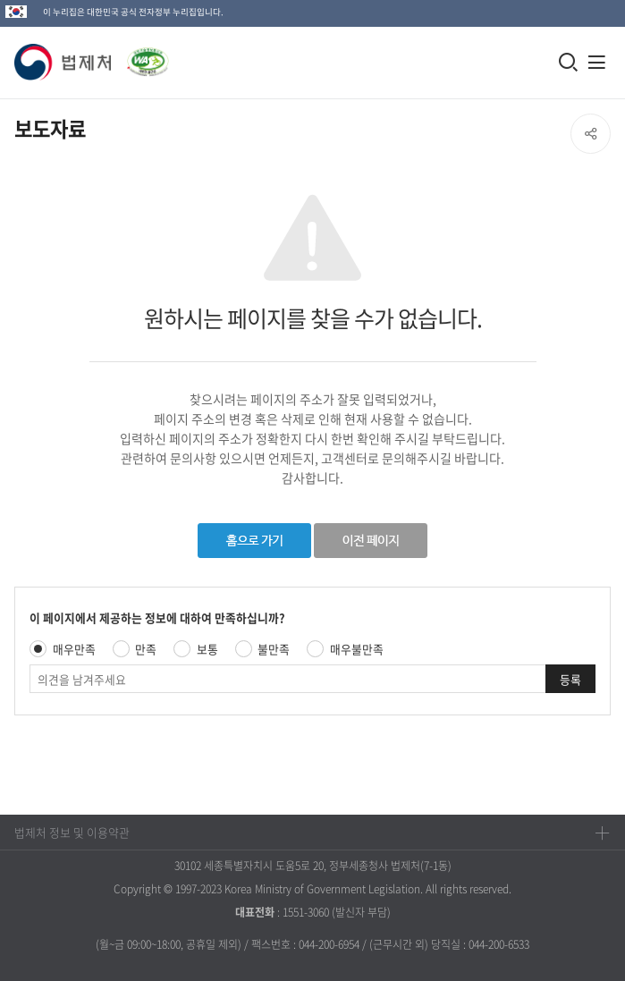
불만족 (274, 648)
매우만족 (74, 648)
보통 (207, 648)
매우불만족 (357, 648)
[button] (63, 62)
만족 (145, 648)
